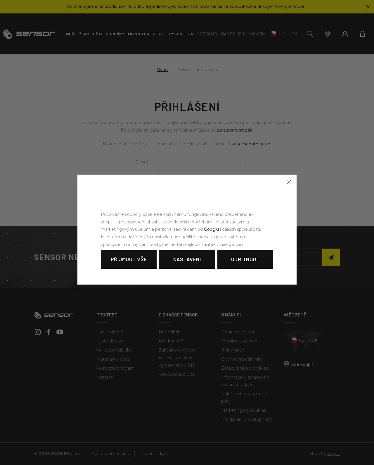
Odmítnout (245, 259)
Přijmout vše (129, 259)
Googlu (211, 229)
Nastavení (187, 259)
